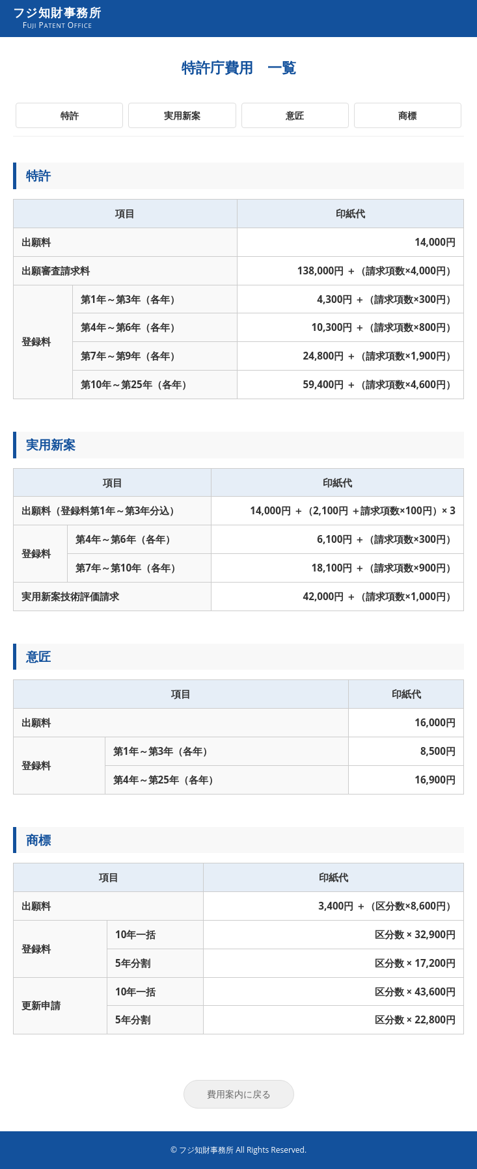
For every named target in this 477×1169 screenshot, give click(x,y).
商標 (407, 115)
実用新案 (182, 115)
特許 (70, 115)
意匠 (295, 115)
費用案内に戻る (239, 1094)
